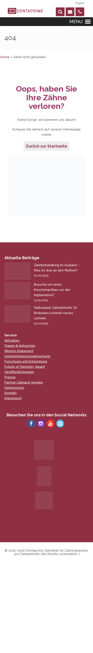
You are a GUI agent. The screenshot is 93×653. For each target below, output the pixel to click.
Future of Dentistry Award (24, 367)
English (79, 3)
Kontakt (10, 393)
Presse (10, 377)
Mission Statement (18, 351)
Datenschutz (14, 388)
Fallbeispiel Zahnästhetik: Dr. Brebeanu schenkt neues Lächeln (58, 316)
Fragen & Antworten (19, 346)
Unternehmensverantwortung (27, 356)
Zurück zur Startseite (46, 146)
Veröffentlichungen (19, 372)
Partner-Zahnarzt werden (23, 382)
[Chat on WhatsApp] (77, 637)
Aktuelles (11, 340)
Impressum (13, 398)
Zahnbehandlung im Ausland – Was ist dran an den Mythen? (58, 270)
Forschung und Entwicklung (25, 361)
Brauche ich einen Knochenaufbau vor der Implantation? (58, 293)
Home (5, 57)
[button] (76, 21)
